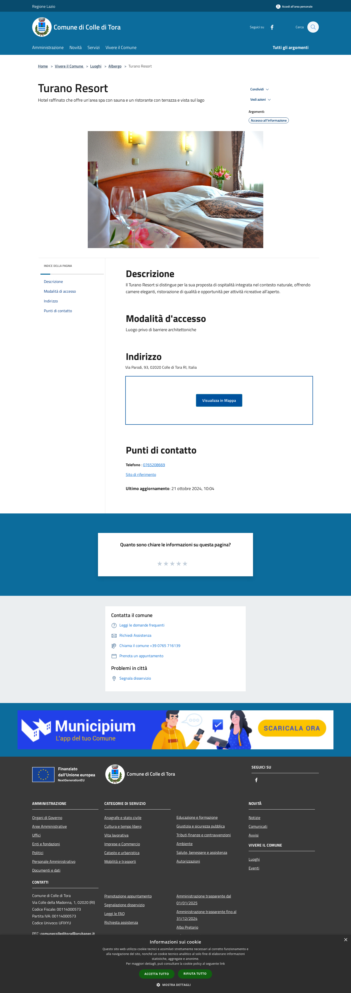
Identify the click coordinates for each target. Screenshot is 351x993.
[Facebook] (269, 27)
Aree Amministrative (49, 826)
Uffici (36, 835)
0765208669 (154, 465)
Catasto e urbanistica (121, 853)
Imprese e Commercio (122, 844)
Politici (37, 853)
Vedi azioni (261, 100)
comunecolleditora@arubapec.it (67, 933)
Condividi (260, 89)
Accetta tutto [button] (157, 974)
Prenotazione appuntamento (128, 896)
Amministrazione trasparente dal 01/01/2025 (203, 899)
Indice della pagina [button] (58, 265)
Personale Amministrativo (53, 861)
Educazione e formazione (197, 817)
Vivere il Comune (69, 66)
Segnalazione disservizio (124, 905)
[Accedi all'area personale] (294, 6)
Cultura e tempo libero (122, 826)
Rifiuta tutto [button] (195, 974)
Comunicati (258, 826)
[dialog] (175, 964)
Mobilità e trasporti (120, 861)
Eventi (254, 868)
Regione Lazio (43, 6)
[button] (175, 984)
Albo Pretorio (187, 927)
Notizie (254, 817)
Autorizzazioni (188, 861)
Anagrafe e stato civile (122, 817)
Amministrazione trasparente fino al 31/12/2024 (206, 915)
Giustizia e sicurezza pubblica (200, 826)
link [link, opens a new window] (222, 964)
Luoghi (95, 66)
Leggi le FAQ (114, 913)
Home (43, 66)
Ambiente (184, 844)
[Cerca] (313, 27)
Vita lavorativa (116, 835)
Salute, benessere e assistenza (201, 852)
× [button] (345, 940)
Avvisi (254, 835)
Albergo (114, 66)
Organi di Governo (47, 817)
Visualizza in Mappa (219, 400)
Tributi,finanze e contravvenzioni (203, 835)
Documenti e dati (46, 870)
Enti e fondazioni (46, 844)
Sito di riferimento (141, 474)
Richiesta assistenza (121, 922)
